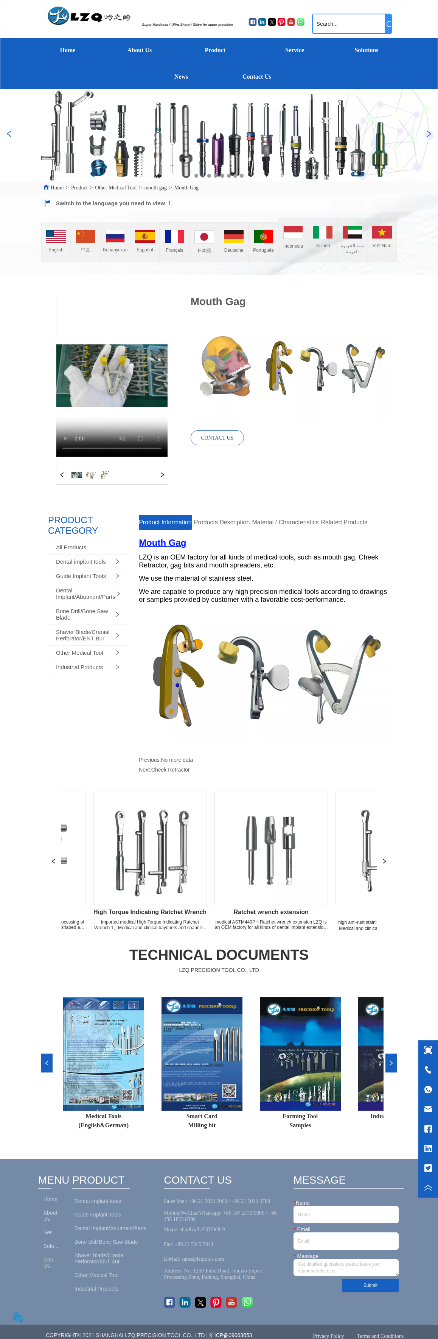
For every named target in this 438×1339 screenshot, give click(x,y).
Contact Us (256, 76)
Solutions (366, 50)
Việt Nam (382, 245)
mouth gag (155, 188)
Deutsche (234, 250)
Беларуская (115, 250)
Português (263, 250)
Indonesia (293, 246)
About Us (139, 50)
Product (215, 50)
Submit (370, 1285)
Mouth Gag (186, 188)
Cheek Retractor (170, 770)
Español (145, 250)
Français (174, 250)
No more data (177, 760)
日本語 (204, 250)
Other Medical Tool (116, 188)
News (181, 76)
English (55, 250)
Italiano (322, 245)
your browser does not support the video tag (112, 375)
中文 (85, 250)
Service (294, 50)
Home (68, 50)
